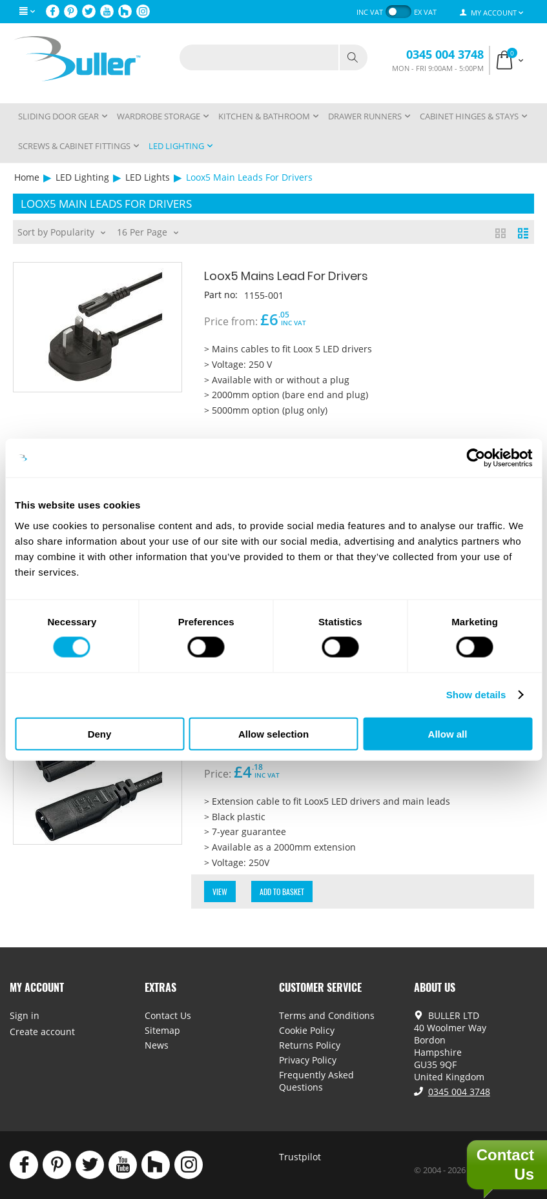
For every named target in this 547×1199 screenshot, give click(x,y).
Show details (476, 694)
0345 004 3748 (445, 54)
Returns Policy (309, 1045)
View (219, 891)
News (157, 1045)
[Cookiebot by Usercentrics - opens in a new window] (475, 458)
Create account (42, 1031)
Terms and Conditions (327, 1015)
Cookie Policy (307, 1030)
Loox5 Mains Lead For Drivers (288, 276)
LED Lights (147, 177)
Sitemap (162, 1030)
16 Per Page (147, 231)
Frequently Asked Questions (316, 1081)
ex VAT (425, 12)
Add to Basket (282, 891)
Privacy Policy (307, 1060)
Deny (100, 733)
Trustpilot (300, 1157)
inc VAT (369, 12)
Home (26, 177)
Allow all (448, 733)
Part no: (221, 294)
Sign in (24, 1015)
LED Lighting (82, 177)
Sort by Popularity (61, 231)
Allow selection (273, 733)
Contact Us (168, 1015)
